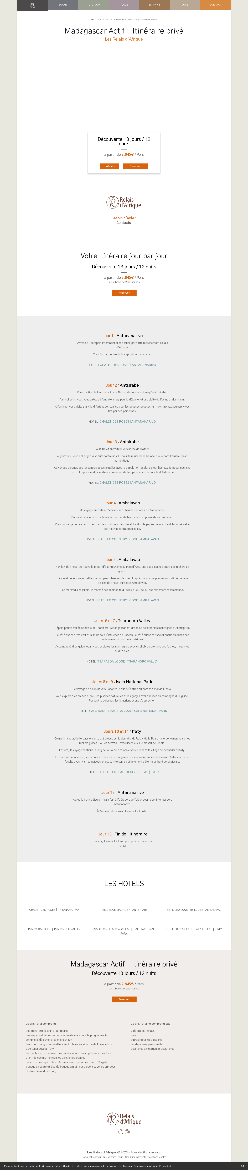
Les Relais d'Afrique (102, 1152)
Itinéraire (106, 166)
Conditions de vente (137, 1157)
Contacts (123, 223)
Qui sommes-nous (111, 1157)
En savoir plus (166, 1166)
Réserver (138, 166)
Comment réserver (86, 1157)
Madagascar (105, 20)
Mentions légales (162, 1157)
